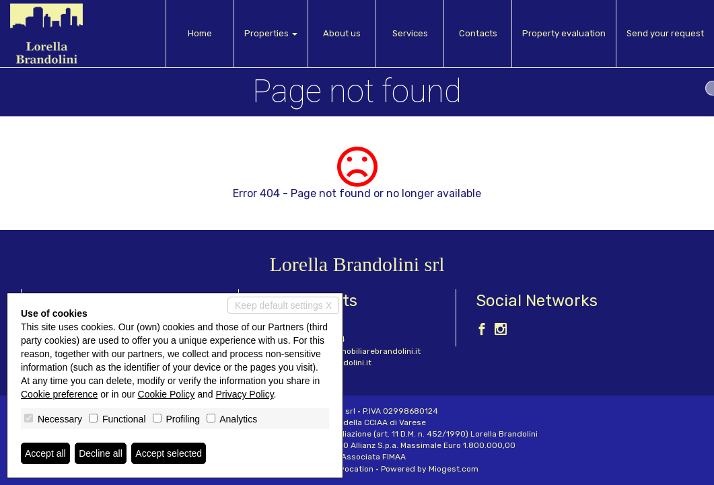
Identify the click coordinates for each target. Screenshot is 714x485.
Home (200, 33)
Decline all (100, 453)
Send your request (665, 33)
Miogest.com (453, 469)
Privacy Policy (245, 394)
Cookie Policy (166, 394)
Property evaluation (564, 33)
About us (342, 33)
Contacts (478, 33)
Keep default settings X (283, 305)
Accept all (45, 453)
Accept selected (168, 453)
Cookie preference (59, 394)
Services (410, 33)
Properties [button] (270, 33)
